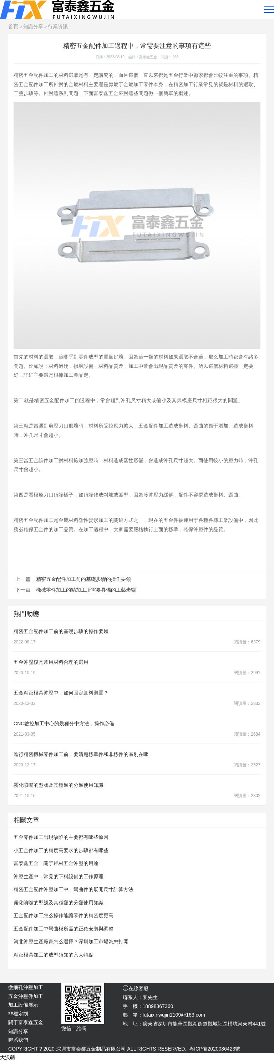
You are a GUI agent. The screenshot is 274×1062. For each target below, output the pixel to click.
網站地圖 (256, 1057)
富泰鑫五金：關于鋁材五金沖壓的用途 (56, 863)
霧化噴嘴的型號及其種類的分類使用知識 (58, 785)
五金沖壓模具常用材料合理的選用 (51, 662)
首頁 (13, 26)
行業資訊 (58, 26)
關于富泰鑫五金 (25, 1022)
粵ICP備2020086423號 (214, 1049)
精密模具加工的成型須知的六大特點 (53, 955)
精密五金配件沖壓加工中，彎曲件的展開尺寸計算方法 (73, 889)
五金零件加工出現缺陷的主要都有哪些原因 (61, 837)
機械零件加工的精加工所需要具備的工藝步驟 (86, 590)
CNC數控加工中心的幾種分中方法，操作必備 (64, 723)
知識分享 (33, 26)
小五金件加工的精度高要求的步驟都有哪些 (61, 850)
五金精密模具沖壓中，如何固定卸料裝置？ (61, 693)
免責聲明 (232, 1057)
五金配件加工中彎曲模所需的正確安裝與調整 (63, 929)
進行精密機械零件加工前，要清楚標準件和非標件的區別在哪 (81, 754)
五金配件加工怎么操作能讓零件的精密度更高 (63, 915)
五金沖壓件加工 (25, 996)
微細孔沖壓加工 (25, 987)
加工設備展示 (23, 1005)
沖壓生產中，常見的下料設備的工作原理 (58, 876)
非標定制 (18, 1014)
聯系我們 (18, 1040)
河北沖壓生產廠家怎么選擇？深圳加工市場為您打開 (71, 941)
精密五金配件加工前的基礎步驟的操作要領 (83, 579)
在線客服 (135, 988)
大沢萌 (7, 1057)
